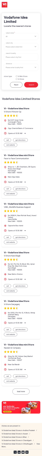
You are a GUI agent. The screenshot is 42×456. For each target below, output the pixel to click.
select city (9, 43)
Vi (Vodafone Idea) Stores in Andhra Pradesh (18, 430)
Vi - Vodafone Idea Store (16, 108)
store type (8, 76)
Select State (10, 33)
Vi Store (21, 79)
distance (9, 63)
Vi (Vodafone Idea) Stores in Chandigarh (17, 440)
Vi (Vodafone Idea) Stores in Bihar (14, 437)
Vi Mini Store (22, 76)
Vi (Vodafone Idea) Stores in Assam (15, 434)
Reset (16, 85)
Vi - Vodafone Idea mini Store (19, 155)
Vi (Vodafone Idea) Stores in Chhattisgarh (17, 444)
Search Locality (11, 53)
